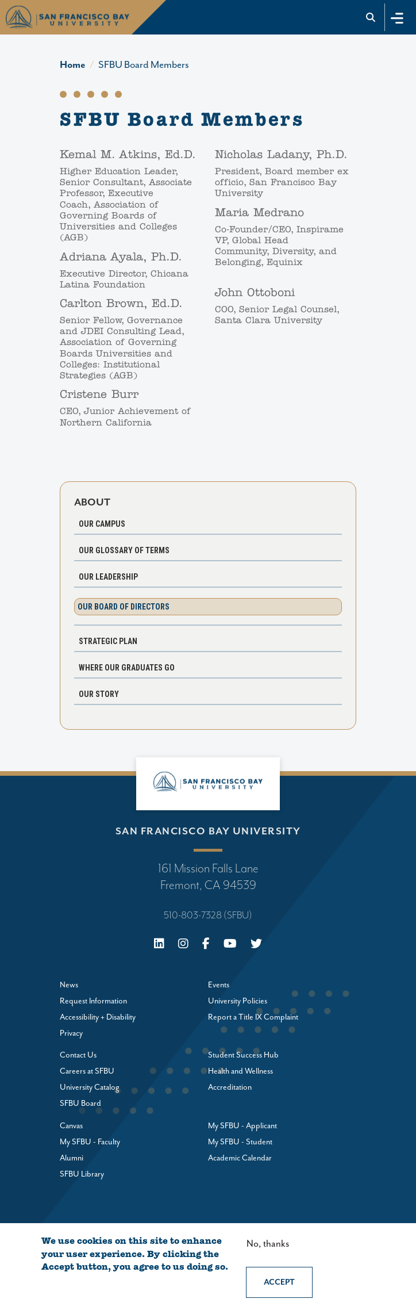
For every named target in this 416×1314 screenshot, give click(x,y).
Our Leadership (108, 576)
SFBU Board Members (143, 65)
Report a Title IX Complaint (253, 1017)
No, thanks (267, 1244)
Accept (279, 1282)
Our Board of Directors (124, 606)
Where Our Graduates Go (127, 667)
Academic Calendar (240, 1158)
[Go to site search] (371, 17)
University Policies (237, 1001)
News (69, 985)
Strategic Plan (108, 641)
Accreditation (230, 1087)
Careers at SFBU (87, 1071)
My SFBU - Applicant (242, 1126)
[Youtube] (230, 945)
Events (218, 985)
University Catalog (90, 1087)
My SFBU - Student (240, 1142)
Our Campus (102, 523)
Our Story (99, 694)
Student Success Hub (243, 1055)
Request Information (93, 1001)
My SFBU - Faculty (90, 1142)
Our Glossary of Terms (124, 550)
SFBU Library (82, 1174)
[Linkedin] (159, 945)
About (92, 502)
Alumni (71, 1158)
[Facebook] (206, 945)
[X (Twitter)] (256, 945)
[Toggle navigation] (397, 17)
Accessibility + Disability (98, 1017)
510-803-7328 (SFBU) (208, 915)
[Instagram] (183, 945)
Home (73, 65)
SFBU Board (80, 1103)
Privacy (71, 1033)
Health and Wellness (240, 1071)
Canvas (71, 1126)
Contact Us (78, 1055)
